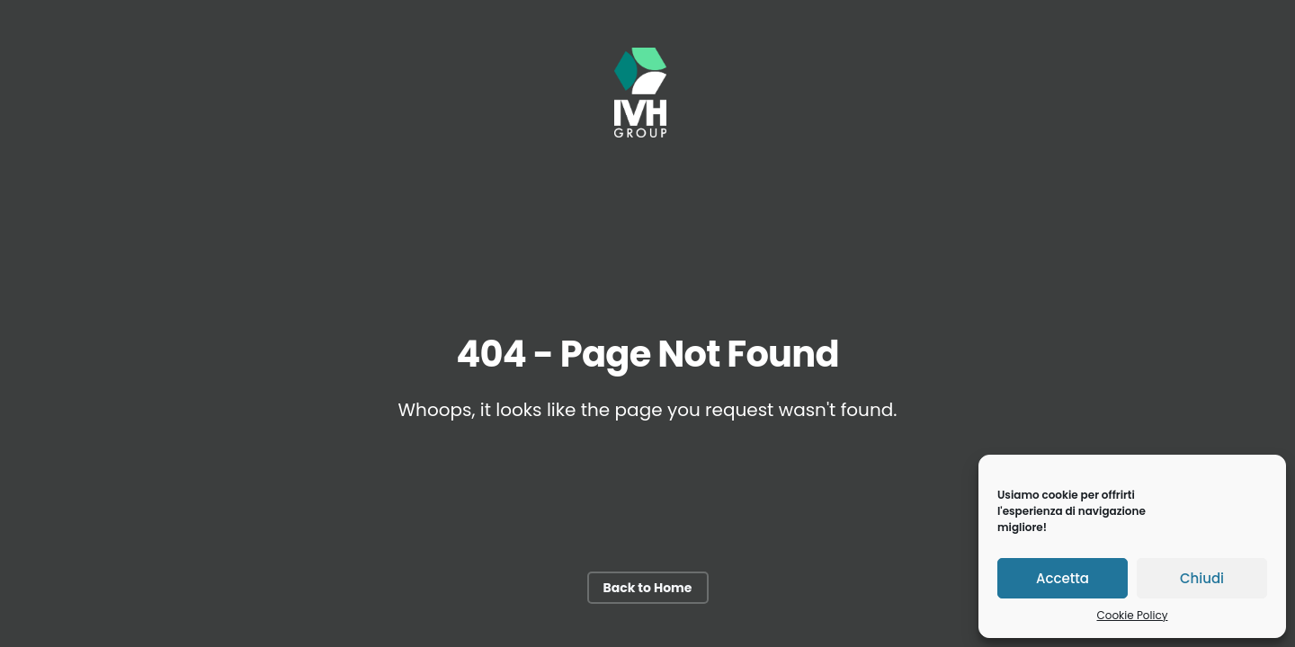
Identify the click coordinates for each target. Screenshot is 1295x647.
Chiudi (1202, 578)
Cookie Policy (1132, 615)
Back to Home (647, 588)
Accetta (1062, 578)
